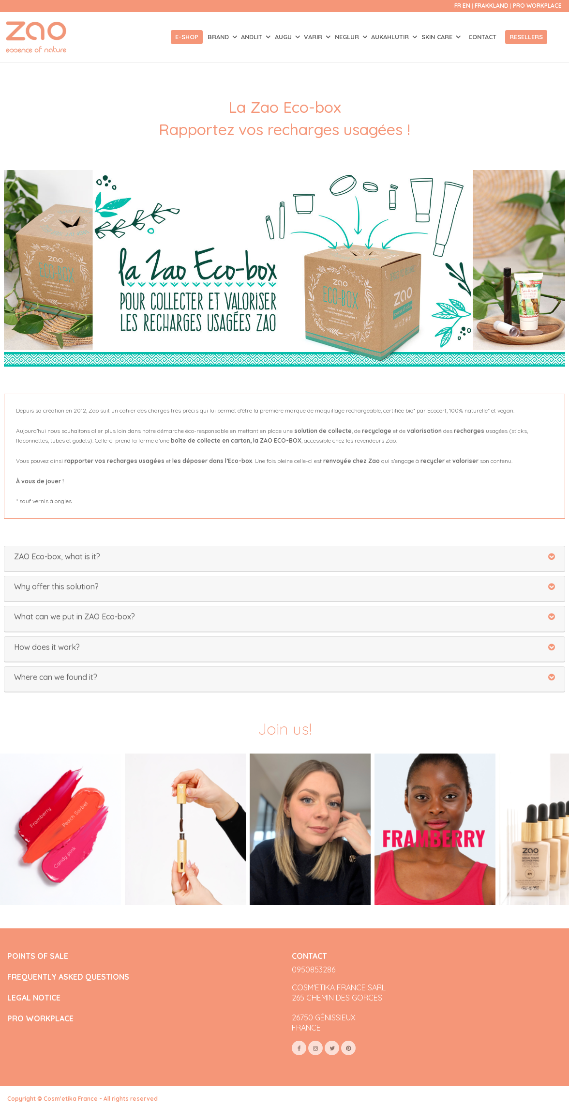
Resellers (526, 37)
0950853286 (313, 969)
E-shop (186, 37)
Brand (219, 37)
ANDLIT (252, 37)
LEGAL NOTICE (33, 997)
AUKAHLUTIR (391, 37)
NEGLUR (348, 37)
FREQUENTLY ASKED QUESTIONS (68, 977)
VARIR (314, 37)
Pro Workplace (537, 5)
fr (457, 5)
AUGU (284, 37)
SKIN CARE (437, 37)
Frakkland (492, 5)
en (466, 5)
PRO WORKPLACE (40, 1018)
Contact (482, 37)
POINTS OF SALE (37, 956)
